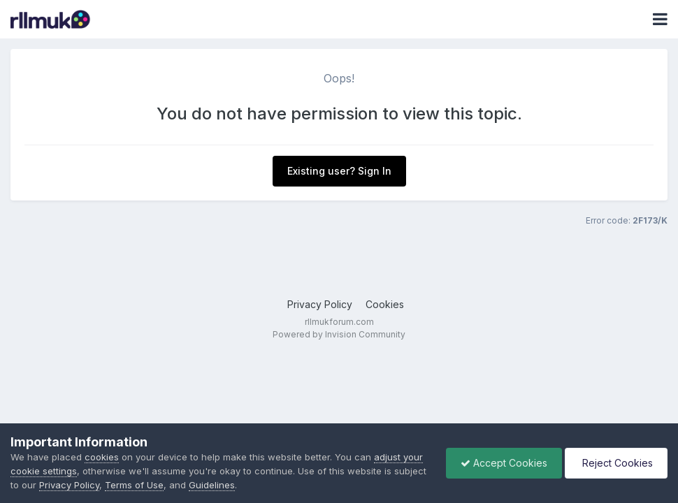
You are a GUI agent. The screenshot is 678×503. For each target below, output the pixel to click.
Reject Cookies (616, 463)
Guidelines (212, 484)
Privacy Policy (319, 304)
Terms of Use (134, 484)
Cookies (385, 304)
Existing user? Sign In (339, 171)
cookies (102, 456)
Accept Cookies (504, 463)
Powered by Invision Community (339, 334)
